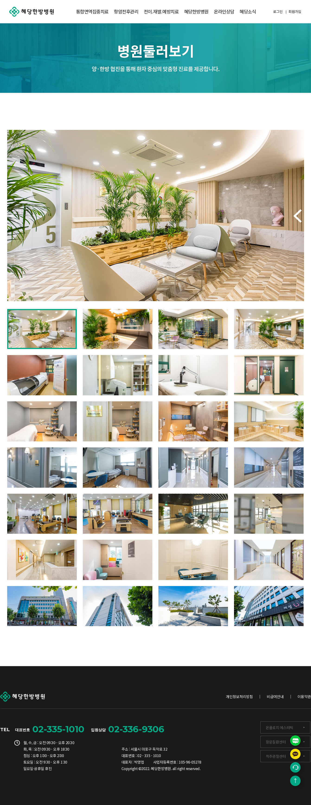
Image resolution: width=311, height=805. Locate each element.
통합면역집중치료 (92, 11)
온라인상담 (224, 11)
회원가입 (295, 11)
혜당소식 (248, 11)
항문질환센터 (276, 742)
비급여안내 (275, 696)
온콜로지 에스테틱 (279, 727)
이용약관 (304, 696)
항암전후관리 (126, 11)
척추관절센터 (276, 756)
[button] (297, 216)
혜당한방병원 (196, 11)
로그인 (277, 11)
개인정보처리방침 (239, 696)
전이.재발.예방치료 (161, 11)
